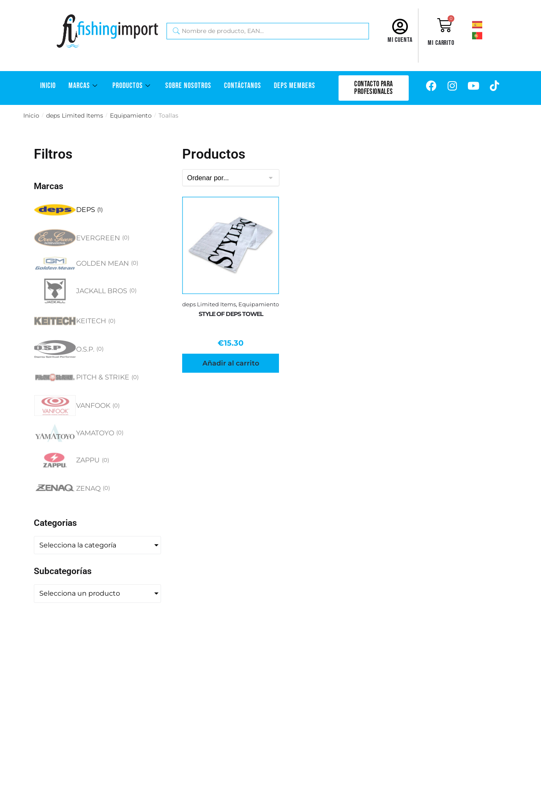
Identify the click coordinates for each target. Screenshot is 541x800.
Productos (132, 85)
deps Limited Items (74, 115)
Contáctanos (242, 85)
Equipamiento (131, 115)
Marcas (84, 85)
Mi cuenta (400, 40)
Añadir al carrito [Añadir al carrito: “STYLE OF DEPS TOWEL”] (230, 363)
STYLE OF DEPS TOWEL (231, 314)
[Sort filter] (231, 177)
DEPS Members (294, 85)
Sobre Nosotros (188, 85)
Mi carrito (441, 43)
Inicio (48, 85)
